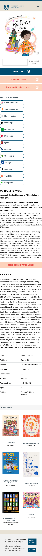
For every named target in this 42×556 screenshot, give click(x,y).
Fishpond (8, 182)
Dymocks (8, 136)
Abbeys (7, 162)
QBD (6, 142)
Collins (7, 149)
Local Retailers (11, 102)
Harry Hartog (10, 116)
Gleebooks (9, 156)
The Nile (8, 176)
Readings (8, 122)
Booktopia (9, 129)
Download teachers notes (18, 87)
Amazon (8, 169)
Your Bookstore (11, 109)
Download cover (18, 79)
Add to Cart (18, 71)
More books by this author (21, 265)
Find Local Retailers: (9, 97)
